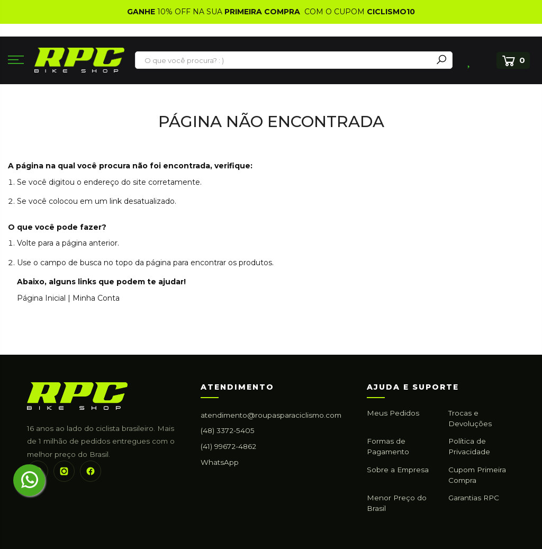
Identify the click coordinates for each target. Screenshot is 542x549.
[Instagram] (64, 471)
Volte (26, 243)
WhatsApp (220, 462)
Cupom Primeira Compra (477, 474)
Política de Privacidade (469, 446)
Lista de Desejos (469, 60)
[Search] (441, 60)
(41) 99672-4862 (228, 446)
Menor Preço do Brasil (397, 502)
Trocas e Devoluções (470, 418)
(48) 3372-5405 (228, 430)
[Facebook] (90, 471)
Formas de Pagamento (388, 446)
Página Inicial (41, 298)
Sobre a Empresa (398, 469)
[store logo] (79, 60)
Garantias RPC (473, 497)
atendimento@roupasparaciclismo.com (271, 415)
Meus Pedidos (393, 413)
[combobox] (284, 60)
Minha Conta (96, 298)
